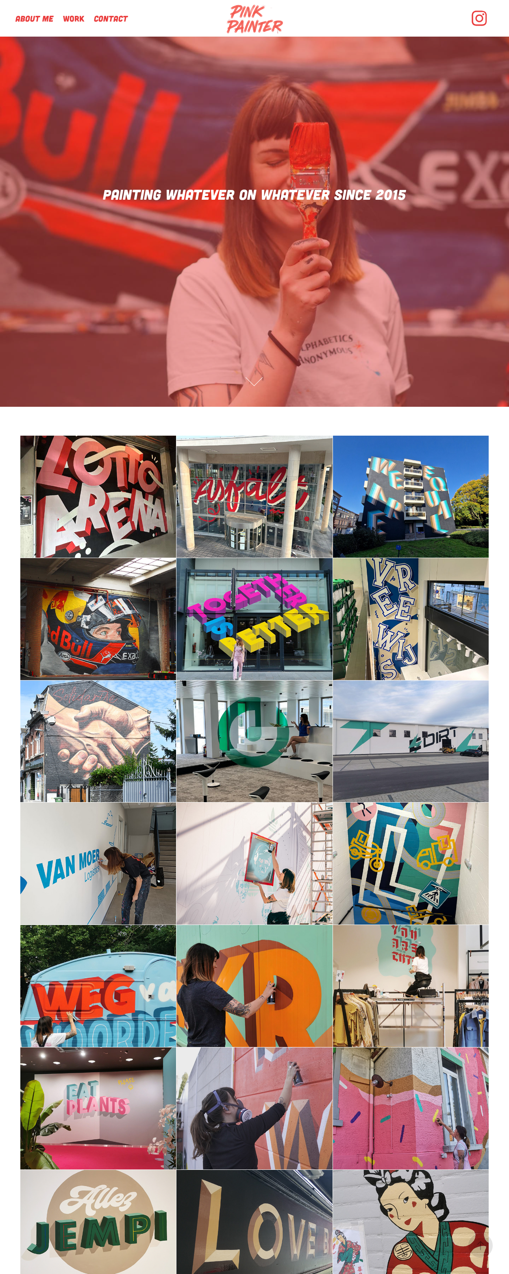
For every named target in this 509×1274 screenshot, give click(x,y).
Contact (111, 18)
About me (34, 18)
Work (73, 18)
